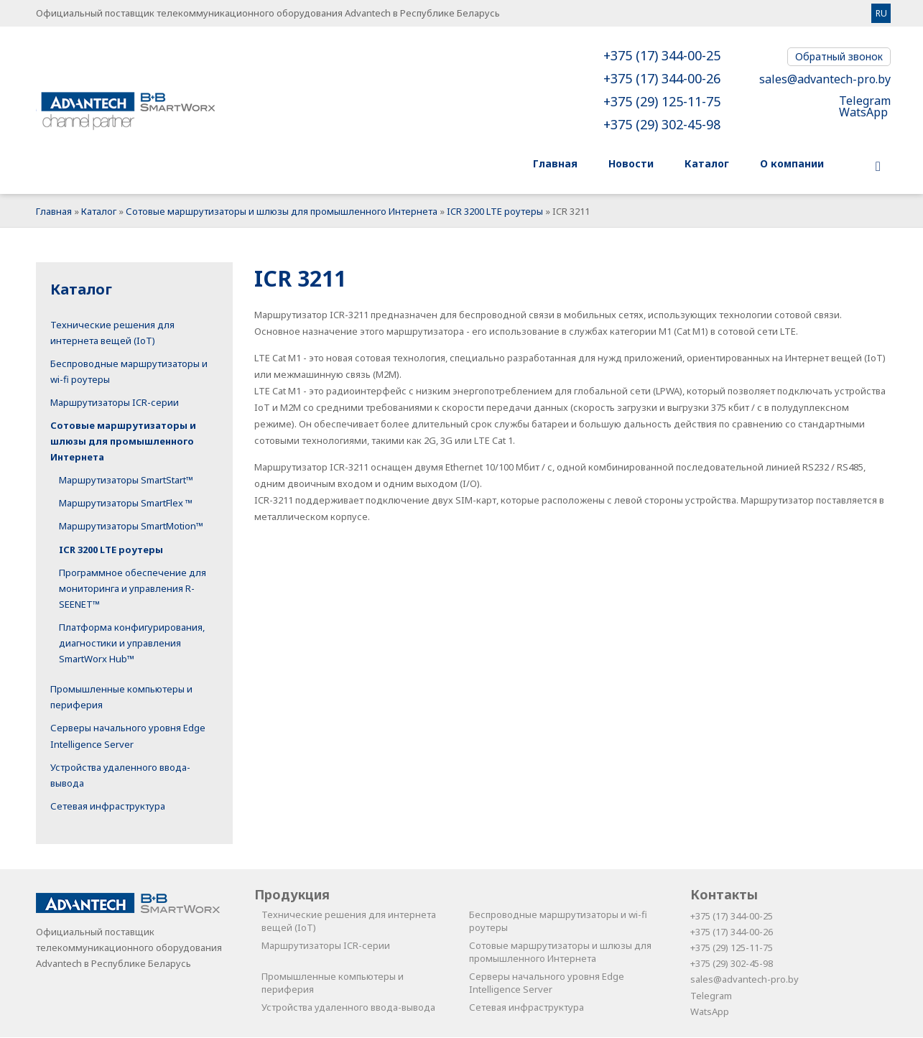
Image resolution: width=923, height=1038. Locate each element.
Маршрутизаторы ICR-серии (114, 403)
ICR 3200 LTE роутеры (495, 211)
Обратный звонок (839, 56)
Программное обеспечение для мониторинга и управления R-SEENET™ (132, 589)
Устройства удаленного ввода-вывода (348, 1007)
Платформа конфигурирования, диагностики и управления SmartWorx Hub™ (132, 643)
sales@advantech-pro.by (825, 79)
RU (881, 13)
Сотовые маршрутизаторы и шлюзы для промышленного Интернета (281, 211)
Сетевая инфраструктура (107, 806)
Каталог (98, 211)
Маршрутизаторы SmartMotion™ (131, 526)
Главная (54, 211)
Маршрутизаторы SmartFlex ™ (126, 503)
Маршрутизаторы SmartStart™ (126, 480)
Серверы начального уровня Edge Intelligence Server (546, 983)
